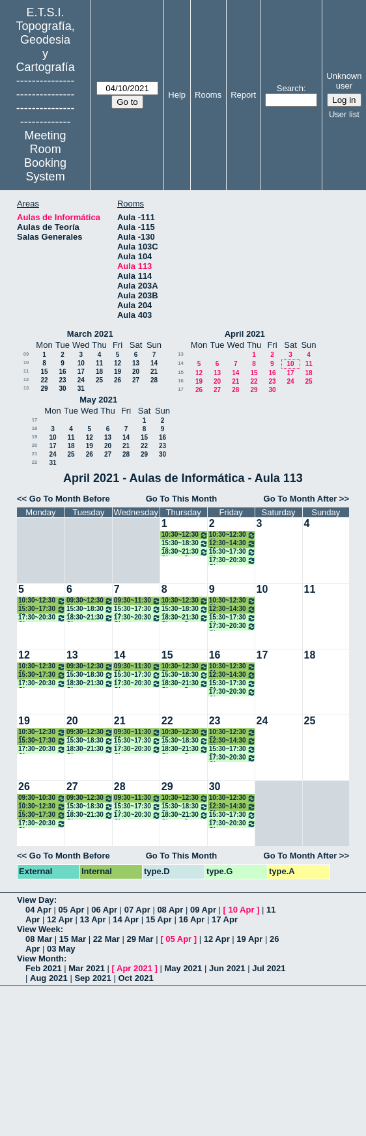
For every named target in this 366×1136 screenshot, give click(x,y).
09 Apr (203, 910)
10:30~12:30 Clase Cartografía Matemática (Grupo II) (185, 535)
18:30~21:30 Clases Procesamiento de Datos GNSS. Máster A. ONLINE (89, 618)
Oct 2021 (135, 978)
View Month (40, 958)
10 (26, 362)
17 (81, 371)
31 (81, 388)
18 (99, 371)
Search (290, 88)
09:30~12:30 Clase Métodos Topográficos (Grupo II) (89, 601)
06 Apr (104, 910)
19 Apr (249, 939)
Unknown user (343, 81)
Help (177, 95)
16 (62, 371)
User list (344, 114)
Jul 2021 (268, 968)
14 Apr (126, 919)
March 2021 (90, 334)
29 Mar (139, 939)
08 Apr (170, 910)
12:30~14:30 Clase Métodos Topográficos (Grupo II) (232, 543)
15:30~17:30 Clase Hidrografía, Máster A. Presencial (42, 609)
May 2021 (98, 400)
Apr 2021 (134, 968)
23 (62, 380)
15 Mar (72, 939)
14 (154, 363)
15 (44, 371)
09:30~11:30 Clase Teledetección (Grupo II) (137, 601)
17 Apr (225, 919)
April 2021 (245, 334)
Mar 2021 (86, 968)
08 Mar (38, 939)
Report (243, 95)
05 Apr (72, 910)
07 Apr (137, 910)
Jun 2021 (227, 968)
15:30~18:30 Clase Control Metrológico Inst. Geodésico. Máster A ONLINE (185, 543)
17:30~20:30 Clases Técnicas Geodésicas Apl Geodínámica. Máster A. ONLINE (137, 618)
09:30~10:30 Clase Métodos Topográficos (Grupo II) (42, 798)
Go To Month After (300, 499)
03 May (61, 949)
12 (117, 363)
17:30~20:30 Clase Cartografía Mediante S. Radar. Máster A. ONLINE (42, 618)
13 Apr (93, 919)
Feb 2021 (43, 968)
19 (117, 371)
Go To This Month (182, 499)
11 (99, 363)
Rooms (208, 95)
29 (44, 388)
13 (135, 363)
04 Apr (38, 910)
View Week (39, 929)
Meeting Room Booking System (45, 156)
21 (154, 371)
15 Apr (159, 919)
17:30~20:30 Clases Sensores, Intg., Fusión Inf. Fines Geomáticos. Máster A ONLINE (232, 560)
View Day (35, 900)
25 (99, 380)
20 (135, 371)
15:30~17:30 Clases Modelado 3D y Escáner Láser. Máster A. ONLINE (232, 552)
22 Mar (106, 939)
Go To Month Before (69, 499)
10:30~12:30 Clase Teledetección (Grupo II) (42, 601)
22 (44, 380)
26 (117, 380)
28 (154, 380)
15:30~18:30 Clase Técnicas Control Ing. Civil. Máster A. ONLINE (89, 609)
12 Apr (60, 919)
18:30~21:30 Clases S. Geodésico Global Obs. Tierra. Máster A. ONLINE (185, 552)
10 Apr (242, 910)
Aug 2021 (49, 978)
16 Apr (191, 919)
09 (26, 354)
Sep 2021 (92, 978)
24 (81, 380)
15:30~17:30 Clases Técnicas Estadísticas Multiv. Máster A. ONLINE (137, 609)
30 (62, 388)
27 (135, 380)
